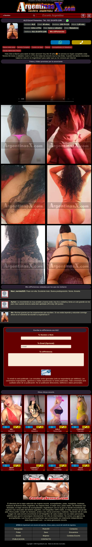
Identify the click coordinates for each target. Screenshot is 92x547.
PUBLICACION (18, 541)
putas (65, 506)
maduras (9, 508)
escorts (46, 506)
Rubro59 (46, 531)
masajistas (72, 506)
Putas (18, 535)
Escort (18, 538)
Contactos (73, 531)
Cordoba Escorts (73, 538)
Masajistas (18, 531)
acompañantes (56, 506)
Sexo (46, 535)
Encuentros (73, 535)
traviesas (80, 506)
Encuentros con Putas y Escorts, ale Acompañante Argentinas (46, 0)
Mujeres (46, 538)
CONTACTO (46, 541)
